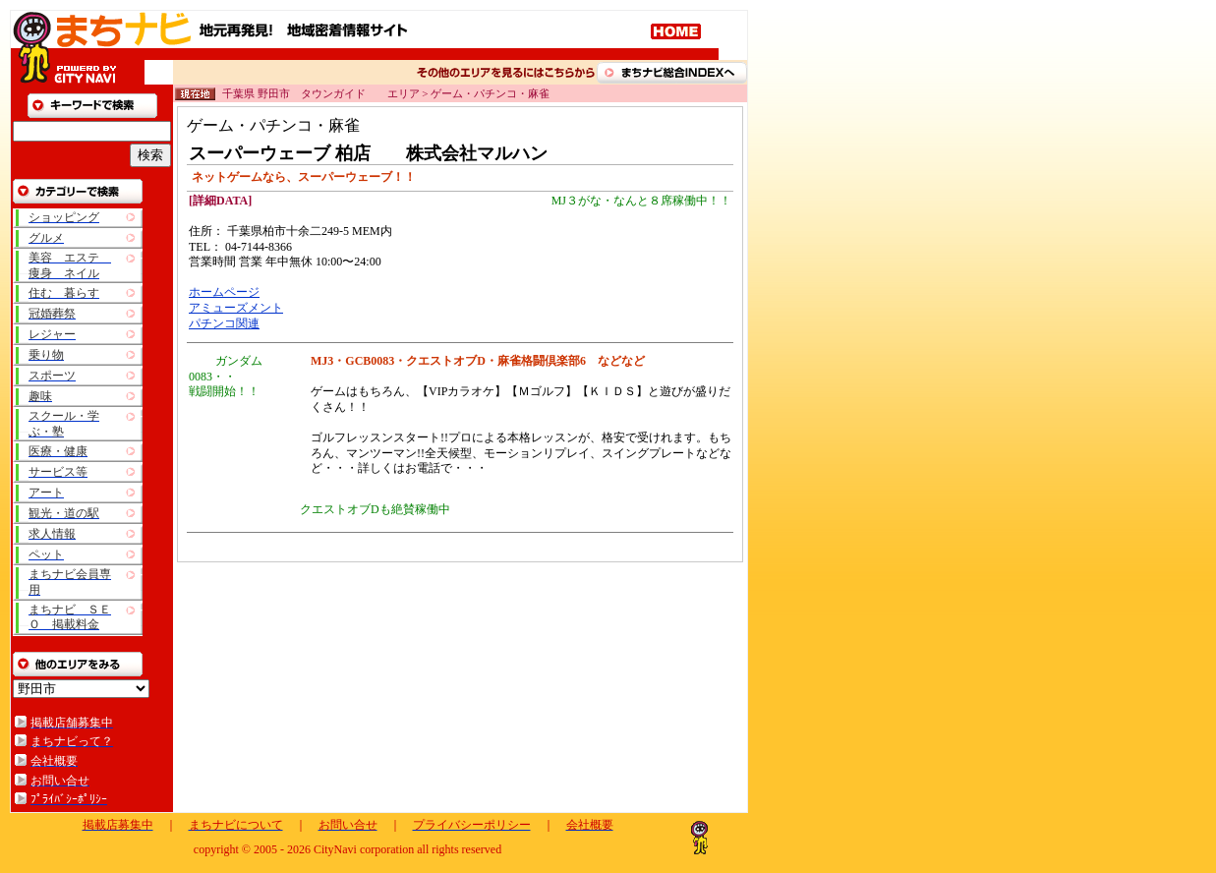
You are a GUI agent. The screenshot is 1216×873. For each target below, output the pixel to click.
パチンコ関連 (224, 323)
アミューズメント (236, 308)
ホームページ (224, 292)
